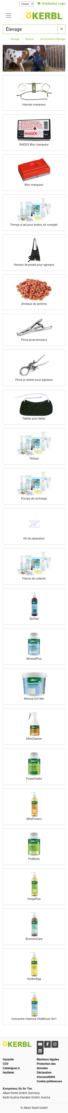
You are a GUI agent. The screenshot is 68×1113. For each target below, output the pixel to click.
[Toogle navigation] (8, 15)
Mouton (29, 39)
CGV (6, 1064)
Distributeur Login (51, 3)
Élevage (15, 39)
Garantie (8, 1059)
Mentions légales (48, 1059)
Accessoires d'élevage (52, 39)
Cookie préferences (49, 1081)
